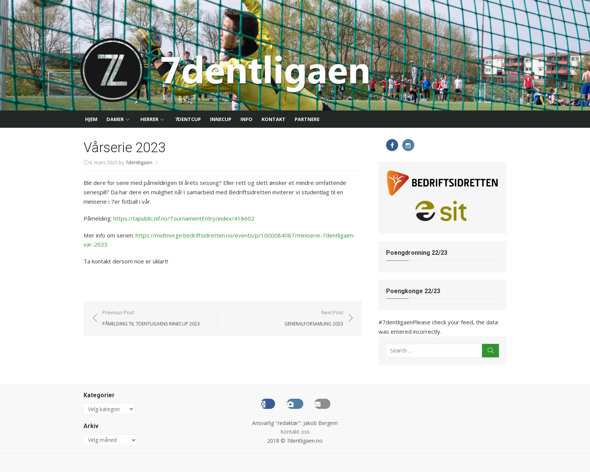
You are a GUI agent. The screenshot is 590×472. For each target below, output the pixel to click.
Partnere (307, 119)
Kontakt (274, 119)
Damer (115, 119)
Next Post (310, 318)
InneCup (220, 119)
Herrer (149, 119)
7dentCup (188, 119)
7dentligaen (135, 162)
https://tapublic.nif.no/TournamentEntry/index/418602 (180, 218)
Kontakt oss (295, 431)
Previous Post (148, 318)
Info (246, 119)
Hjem (91, 119)
